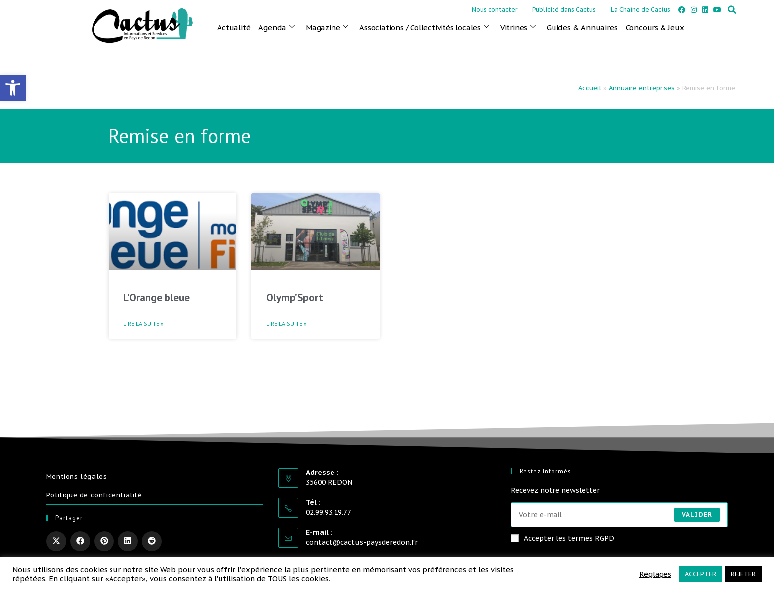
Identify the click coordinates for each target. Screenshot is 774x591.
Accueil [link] (589, 88)
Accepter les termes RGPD (562, 538)
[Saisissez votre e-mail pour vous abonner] (619, 514)
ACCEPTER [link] (700, 574)
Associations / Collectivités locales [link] (424, 27)
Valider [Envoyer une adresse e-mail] (697, 514)
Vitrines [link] (518, 27)
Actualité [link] (233, 27)
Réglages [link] (655, 574)
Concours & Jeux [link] (655, 27)
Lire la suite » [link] (143, 323)
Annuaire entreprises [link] (642, 88)
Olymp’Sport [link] (294, 297)
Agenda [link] (276, 27)
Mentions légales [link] (76, 477)
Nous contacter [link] (494, 9)
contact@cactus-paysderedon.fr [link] (362, 542)
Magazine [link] (327, 27)
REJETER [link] (743, 574)
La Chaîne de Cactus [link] (640, 9)
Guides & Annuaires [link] (582, 27)
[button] (731, 9)
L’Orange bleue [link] (156, 297)
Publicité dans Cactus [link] (564, 9)
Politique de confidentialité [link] (94, 495)
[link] (13, 88)
